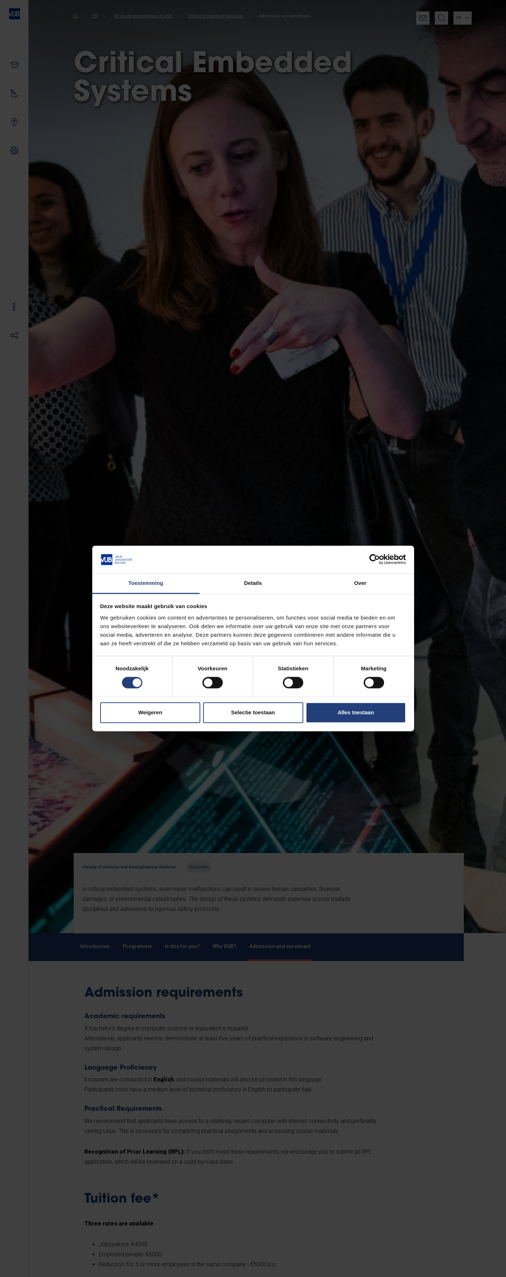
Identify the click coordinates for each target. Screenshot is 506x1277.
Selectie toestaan (253, 712)
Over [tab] (360, 583)
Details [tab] (253, 583)
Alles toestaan (356, 712)
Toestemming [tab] (145, 583)
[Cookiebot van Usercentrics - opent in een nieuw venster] (374, 559)
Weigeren (150, 712)
